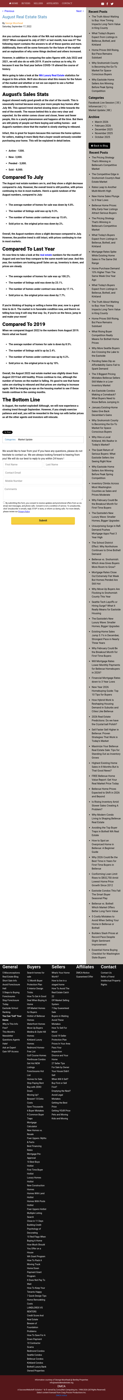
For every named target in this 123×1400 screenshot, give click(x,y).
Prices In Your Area (61, 1043)
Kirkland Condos (35, 1363)
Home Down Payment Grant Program (34, 1272)
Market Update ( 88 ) (100, 110)
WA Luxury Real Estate (52, 75)
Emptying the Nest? (61, 1091)
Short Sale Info (10, 980)
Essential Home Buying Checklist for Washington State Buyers (106, 953)
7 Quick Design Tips (36, 1296)
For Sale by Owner (60, 1067)
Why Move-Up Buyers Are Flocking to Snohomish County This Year (106, 593)
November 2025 (104, 133)
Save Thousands (35, 1106)
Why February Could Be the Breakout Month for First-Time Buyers (105, 504)
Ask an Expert (9, 1047)
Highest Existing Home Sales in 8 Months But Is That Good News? (105, 767)
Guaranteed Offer (84, 976)
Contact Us (106, 972)
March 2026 (101, 121)
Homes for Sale (34, 1079)
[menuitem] (13, 3)
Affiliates (52, 3)
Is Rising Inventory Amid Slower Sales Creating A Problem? (105, 805)
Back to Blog (99, 145)
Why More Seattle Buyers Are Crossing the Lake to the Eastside (106, 352)
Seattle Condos (34, 1355)
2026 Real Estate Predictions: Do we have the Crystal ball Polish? (105, 720)
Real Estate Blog (10, 976)
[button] (43, 521)
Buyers (26, 3)
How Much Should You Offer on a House (36, 1248)
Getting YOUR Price (61, 1110)
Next (80, 11)
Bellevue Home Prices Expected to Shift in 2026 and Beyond (106, 792)
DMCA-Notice (82, 972)
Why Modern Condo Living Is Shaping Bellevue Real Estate (106, 818)
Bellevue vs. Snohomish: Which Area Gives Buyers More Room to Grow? (106, 563)
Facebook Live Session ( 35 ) (104, 102)
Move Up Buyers (35, 1028)
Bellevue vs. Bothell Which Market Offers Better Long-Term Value (105, 907)
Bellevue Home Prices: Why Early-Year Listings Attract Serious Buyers (105, 209)
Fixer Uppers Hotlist (36, 1209)
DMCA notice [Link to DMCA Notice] (61, 1395)
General (10, 966)
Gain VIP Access (11, 1051)
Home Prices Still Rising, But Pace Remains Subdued (105, 54)
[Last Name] (63, 464)
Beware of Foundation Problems (32, 1327)
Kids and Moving (60, 1118)
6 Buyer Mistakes (35, 1110)
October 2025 (102, 137)
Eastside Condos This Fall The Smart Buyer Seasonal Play (106, 894)
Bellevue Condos (35, 1359)
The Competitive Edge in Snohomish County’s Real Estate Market (106, 178)
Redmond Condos (35, 1351)
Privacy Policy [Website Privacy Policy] (24, 511)
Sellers (38, 3)
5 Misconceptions (11, 972)
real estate (46, 254)
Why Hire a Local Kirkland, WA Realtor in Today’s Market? (104, 441)
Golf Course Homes (36, 1055)
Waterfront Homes (36, 1024)
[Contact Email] (43, 473)
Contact (67, 3)
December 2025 (104, 129)
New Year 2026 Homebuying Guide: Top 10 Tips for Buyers (105, 691)
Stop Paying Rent (35, 1083)
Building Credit (34, 1225)
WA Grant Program (36, 1256)
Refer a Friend (107, 976)
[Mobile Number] (43, 481)
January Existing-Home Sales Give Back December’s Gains (105, 411)
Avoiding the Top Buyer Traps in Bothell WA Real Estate (105, 831)
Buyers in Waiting (60, 1016)
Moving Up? (32, 1095)
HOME (13, 3)
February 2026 (103, 125)
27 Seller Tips (58, 1063)
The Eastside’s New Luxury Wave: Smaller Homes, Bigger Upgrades (105, 517)
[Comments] (43, 493)
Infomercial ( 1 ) (97, 106)
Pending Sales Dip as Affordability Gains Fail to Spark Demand (106, 365)
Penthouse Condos (36, 1059)
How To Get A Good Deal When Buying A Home (37, 1000)
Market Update (25, 439)
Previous (8, 11)
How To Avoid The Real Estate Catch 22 (60, 992)
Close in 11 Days (35, 1221)
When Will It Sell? (60, 1079)
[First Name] (22, 464)
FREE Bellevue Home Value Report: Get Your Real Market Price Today (105, 779)
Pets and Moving (60, 1114)
